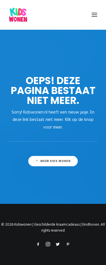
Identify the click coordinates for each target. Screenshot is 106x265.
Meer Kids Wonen (52, 161)
